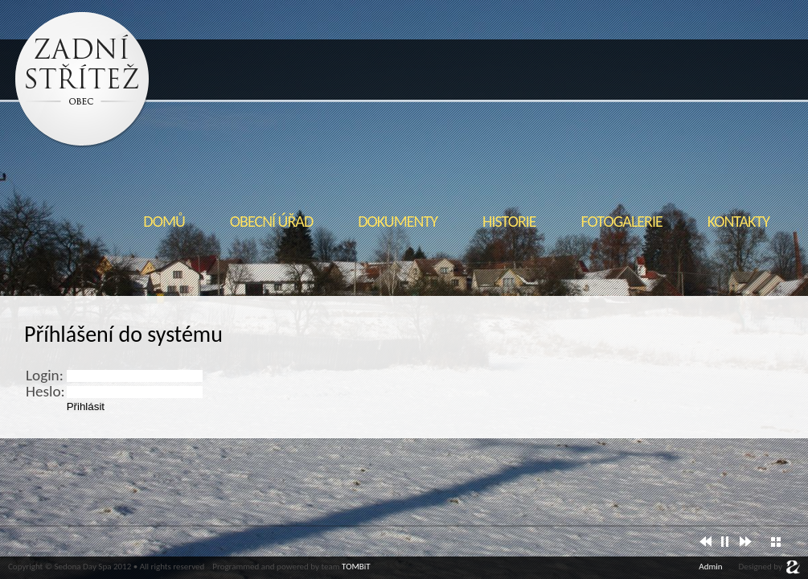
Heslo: (45, 391)
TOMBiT (356, 566)
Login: (45, 375)
